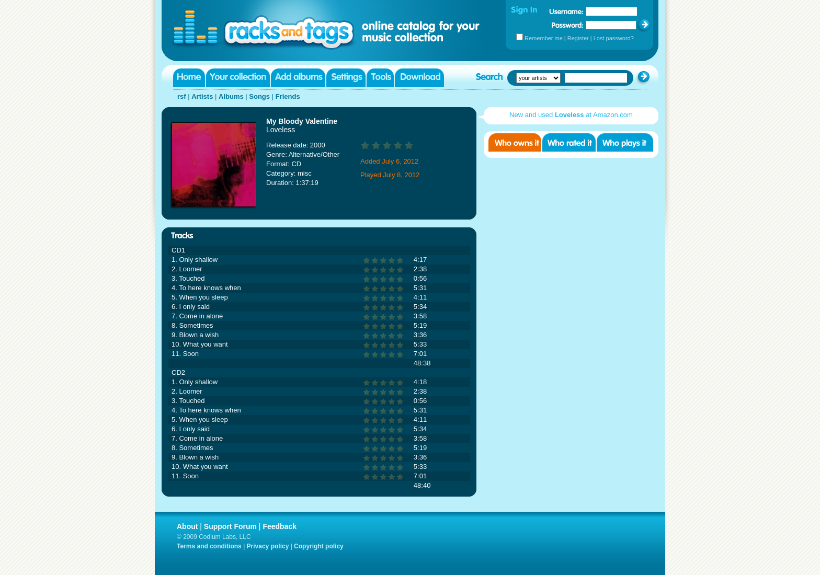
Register (578, 38)
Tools (380, 77)
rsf (181, 96)
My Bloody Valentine (301, 121)
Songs (259, 96)
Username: (566, 11)
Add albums (298, 77)
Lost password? (614, 38)
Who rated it (569, 142)
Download (419, 77)
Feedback (280, 526)
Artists (202, 96)
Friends (288, 96)
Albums (231, 96)
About (187, 526)
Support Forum (230, 526)
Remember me (544, 38)
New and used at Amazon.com (571, 115)
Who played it (625, 142)
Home (189, 77)
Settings (346, 77)
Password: (568, 25)
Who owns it (514, 142)
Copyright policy (319, 546)
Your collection (238, 77)
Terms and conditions (209, 546)
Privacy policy (268, 546)
